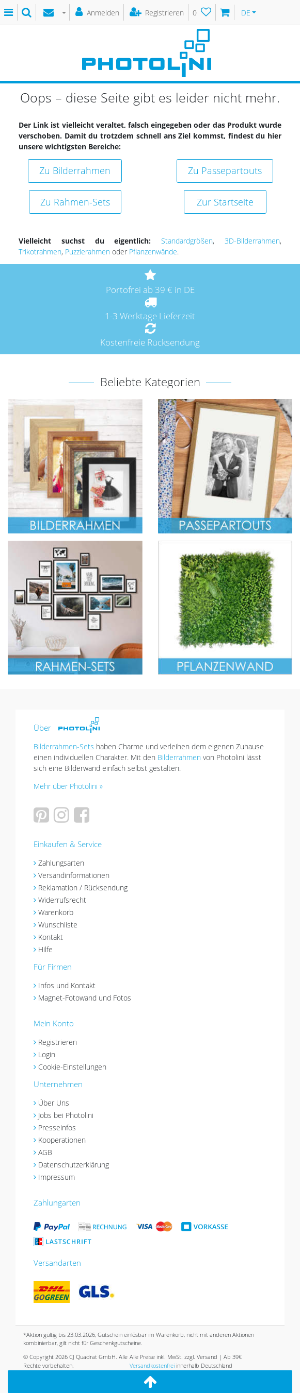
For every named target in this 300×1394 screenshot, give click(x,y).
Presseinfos (57, 1127)
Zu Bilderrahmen (74, 170)
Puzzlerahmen (87, 251)
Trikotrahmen (40, 251)
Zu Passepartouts (225, 170)
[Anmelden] (97, 12)
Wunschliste (57, 925)
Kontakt (50, 937)
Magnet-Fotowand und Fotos (84, 998)
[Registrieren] (157, 12)
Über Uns (53, 1103)
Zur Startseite (225, 202)
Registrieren (57, 1042)
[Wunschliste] (202, 12)
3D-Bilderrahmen (252, 241)
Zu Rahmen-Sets (75, 202)
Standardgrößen (187, 241)
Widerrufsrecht (62, 900)
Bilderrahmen (179, 757)
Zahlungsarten (61, 863)
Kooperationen (62, 1140)
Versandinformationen (73, 875)
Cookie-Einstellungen (72, 1067)
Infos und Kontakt (67, 985)
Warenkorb (55, 912)
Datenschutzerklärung (73, 1164)
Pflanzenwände (153, 251)
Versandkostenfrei (152, 1365)
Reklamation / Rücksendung (83, 887)
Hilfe (45, 949)
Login (46, 1054)
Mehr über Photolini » (68, 786)
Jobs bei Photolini (65, 1115)
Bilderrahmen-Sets (64, 746)
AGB (45, 1152)
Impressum (56, 1177)
